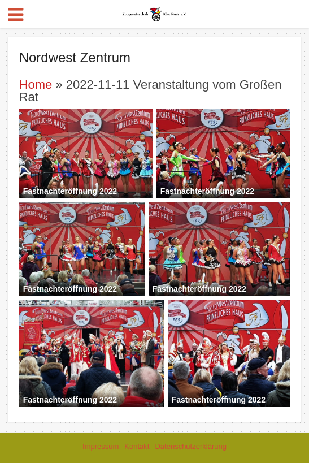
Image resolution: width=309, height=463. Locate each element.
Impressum (100, 446)
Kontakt (136, 446)
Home (36, 84)
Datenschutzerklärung (190, 446)
